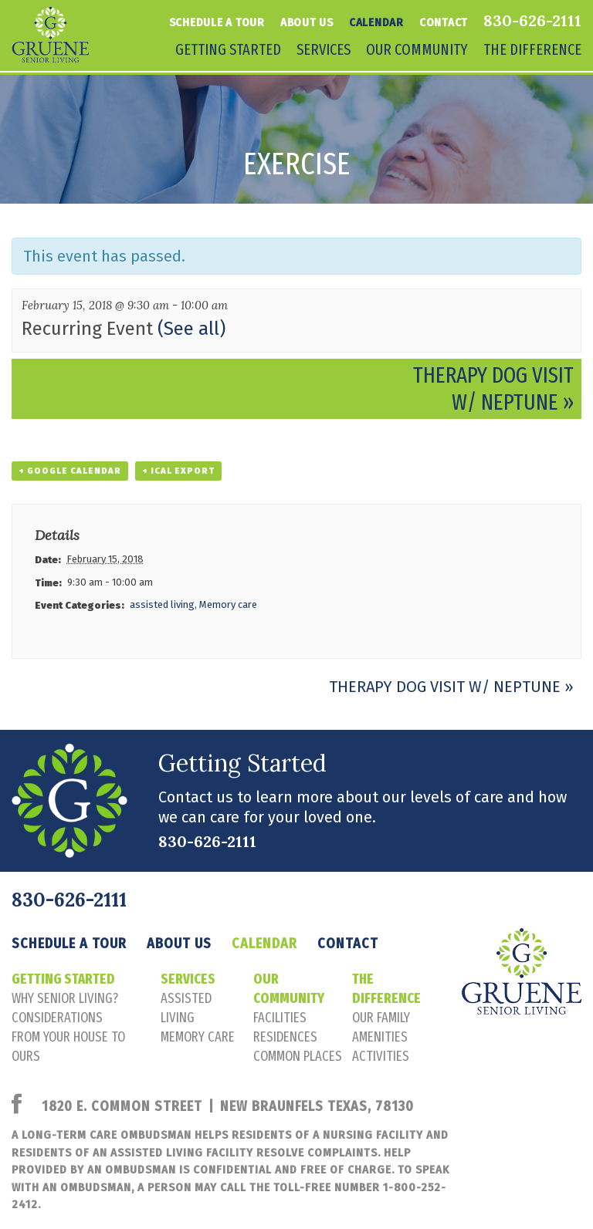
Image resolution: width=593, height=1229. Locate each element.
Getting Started (228, 49)
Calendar (376, 22)
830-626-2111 (532, 20)
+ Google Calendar (70, 471)
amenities (380, 1036)
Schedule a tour (217, 22)
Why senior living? (65, 998)
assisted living (162, 604)
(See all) (191, 328)
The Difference (532, 49)
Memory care (228, 604)
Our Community (417, 49)
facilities (280, 1017)
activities (380, 1056)
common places (297, 1056)
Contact (443, 22)
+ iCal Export (178, 471)
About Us (307, 22)
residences (285, 1036)
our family (381, 1017)
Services (323, 49)
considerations (57, 1017)
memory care (198, 1036)
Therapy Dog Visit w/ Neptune (493, 389)
